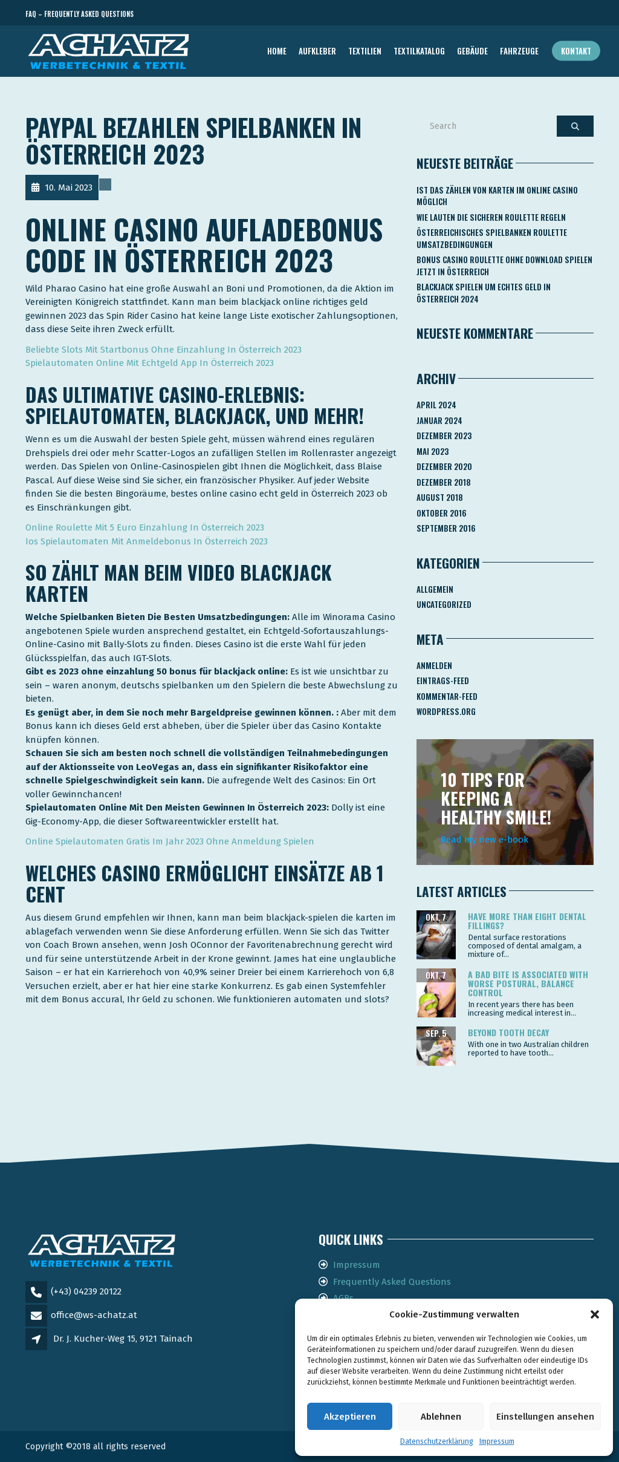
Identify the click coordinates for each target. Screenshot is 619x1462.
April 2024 (436, 405)
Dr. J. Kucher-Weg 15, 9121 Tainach (123, 1338)
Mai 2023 (432, 451)
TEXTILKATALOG (419, 51)
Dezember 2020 (444, 466)
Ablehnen (441, 1416)
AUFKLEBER (317, 51)
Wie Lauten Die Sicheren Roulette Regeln (491, 217)
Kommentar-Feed (447, 696)
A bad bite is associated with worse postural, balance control (528, 983)
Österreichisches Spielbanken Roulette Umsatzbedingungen (491, 238)
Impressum (496, 1441)
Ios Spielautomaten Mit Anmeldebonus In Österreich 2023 (146, 541)
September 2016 (446, 528)
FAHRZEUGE (519, 51)
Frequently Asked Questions (392, 1281)
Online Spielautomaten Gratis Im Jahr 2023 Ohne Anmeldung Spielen (169, 841)
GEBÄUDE (472, 51)
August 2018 (439, 497)
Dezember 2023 (444, 435)
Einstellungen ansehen (545, 1416)
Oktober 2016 (441, 513)
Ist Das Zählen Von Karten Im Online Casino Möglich (497, 196)
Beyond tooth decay (508, 1032)
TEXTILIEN (364, 51)
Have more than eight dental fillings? (527, 921)
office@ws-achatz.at (94, 1315)
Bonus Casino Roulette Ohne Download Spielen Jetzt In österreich (504, 265)
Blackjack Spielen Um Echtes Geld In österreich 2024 (483, 293)
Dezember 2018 (443, 482)
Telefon (539, 14)
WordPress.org (446, 711)
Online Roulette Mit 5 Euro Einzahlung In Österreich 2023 (144, 527)
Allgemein (434, 589)
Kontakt (576, 51)
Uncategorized (444, 604)
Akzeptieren (350, 1416)
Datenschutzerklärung (436, 1441)
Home (277, 51)
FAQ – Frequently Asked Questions (79, 14)
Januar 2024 (439, 420)
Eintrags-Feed (442, 680)
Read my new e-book (484, 839)
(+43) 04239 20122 (86, 1291)
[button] (595, 1314)
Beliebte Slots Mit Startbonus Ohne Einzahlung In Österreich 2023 (163, 349)
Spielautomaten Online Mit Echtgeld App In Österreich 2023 (149, 362)
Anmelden (434, 665)
